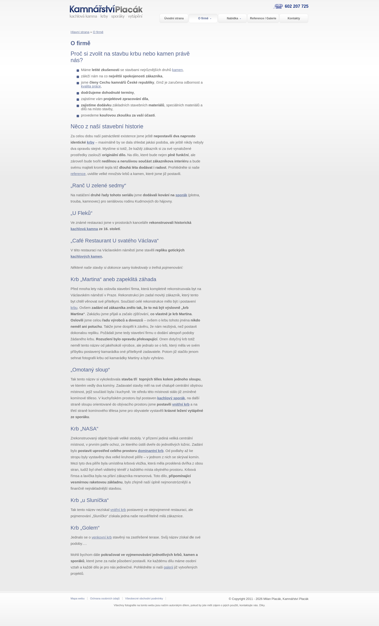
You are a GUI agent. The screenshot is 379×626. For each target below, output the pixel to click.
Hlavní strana (80, 32)
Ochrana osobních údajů (105, 598)
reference (78, 174)
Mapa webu (78, 598)
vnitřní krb (181, 404)
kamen (177, 70)
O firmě (204, 19)
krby (91, 142)
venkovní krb (102, 537)
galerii (168, 567)
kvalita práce (91, 86)
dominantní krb (150, 451)
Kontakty (294, 18)
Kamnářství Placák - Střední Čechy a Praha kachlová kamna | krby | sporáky (103, 17)
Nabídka (234, 19)
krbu (74, 308)
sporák (181, 195)
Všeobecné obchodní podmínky (144, 598)
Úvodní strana (174, 18)
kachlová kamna (84, 229)
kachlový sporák (171, 398)
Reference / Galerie (263, 18)
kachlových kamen (86, 256)
